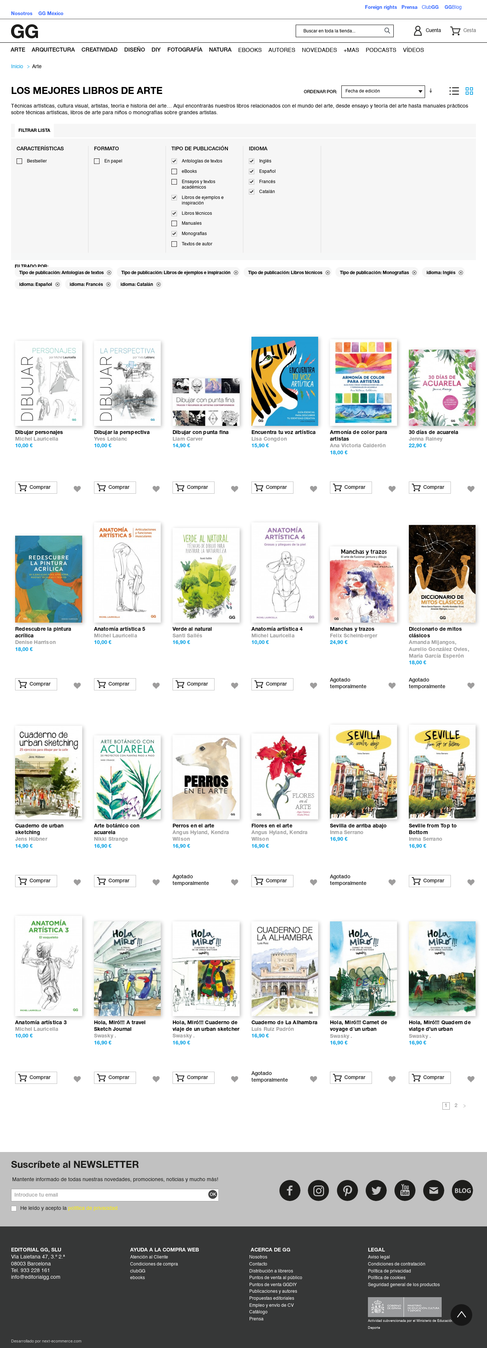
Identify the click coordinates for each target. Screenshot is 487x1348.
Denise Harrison (35, 642)
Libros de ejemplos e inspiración (203, 201)
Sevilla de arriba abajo (358, 826)
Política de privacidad (389, 1271)
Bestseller (37, 161)
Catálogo (258, 1312)
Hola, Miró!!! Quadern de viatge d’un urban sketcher (440, 1029)
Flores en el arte (271, 826)
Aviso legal (379, 1257)
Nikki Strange (111, 839)
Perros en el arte (193, 826)
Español (267, 171)
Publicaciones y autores (273, 1291)
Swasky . (105, 1036)
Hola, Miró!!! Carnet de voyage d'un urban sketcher (358, 1029)
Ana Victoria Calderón (358, 446)
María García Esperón (436, 656)
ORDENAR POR (320, 92)
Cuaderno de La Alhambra (284, 1022)
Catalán (267, 192)
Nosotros (258, 1257)
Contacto (258, 1264)
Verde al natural (192, 629)
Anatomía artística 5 (120, 629)
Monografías (194, 234)
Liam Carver (188, 439)
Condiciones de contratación (396, 1264)
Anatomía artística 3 (41, 1022)
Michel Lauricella (36, 439)
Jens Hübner (31, 839)
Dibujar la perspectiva (122, 432)
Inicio (17, 66)
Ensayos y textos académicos (198, 185)
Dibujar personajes (39, 432)
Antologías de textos (202, 161)
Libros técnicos (197, 213)
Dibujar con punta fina (201, 432)
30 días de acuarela (434, 432)
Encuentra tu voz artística (283, 432)
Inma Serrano (346, 832)
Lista (454, 91)
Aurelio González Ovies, (439, 649)
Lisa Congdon (269, 439)
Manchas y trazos (352, 629)
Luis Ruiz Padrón (272, 1029)
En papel (113, 161)
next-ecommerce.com (61, 1342)
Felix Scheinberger (354, 636)
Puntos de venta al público (275, 1278)
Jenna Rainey (425, 439)
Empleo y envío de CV (271, 1305)
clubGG (137, 1271)
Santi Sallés (187, 636)
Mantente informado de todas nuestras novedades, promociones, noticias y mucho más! (115, 1179)
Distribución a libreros (271, 1271)
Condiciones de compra (154, 1264)
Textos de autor (197, 244)
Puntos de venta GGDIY (273, 1285)
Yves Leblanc (110, 439)
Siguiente (464, 1106)
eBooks (189, 171)
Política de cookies (387, 1278)
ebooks (137, 1278)
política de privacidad (93, 1208)
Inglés (265, 161)
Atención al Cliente (149, 1257)
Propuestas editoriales (271, 1298)
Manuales (192, 223)
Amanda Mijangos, (433, 642)
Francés (267, 182)
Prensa (256, 1319)
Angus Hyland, (192, 832)
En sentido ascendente (432, 91)
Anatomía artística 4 (277, 629)
